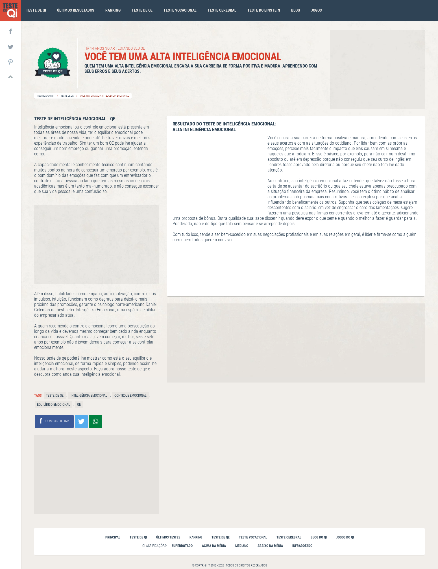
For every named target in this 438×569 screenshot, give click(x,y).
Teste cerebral (222, 10)
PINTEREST (10, 61)
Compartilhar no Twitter (81, 421)
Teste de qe (142, 10)
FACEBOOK (10, 31)
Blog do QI (319, 537)
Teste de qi (36, 10)
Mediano (241, 546)
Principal (112, 537)
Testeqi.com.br (45, 95)
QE (79, 405)
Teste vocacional (180, 10)
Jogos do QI (345, 537)
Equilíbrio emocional (53, 405)
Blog (295, 10)
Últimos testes (168, 537)
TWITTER (10, 46)
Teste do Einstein (263, 10)
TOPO (10, 77)
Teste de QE (67, 95)
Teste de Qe (55, 396)
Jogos (316, 10)
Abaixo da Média (270, 546)
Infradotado (302, 546)
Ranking (113, 10)
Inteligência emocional (89, 396)
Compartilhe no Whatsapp (95, 421)
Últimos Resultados (75, 10)
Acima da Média (214, 546)
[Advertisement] (377, 69)
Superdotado (182, 546)
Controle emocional (130, 396)
